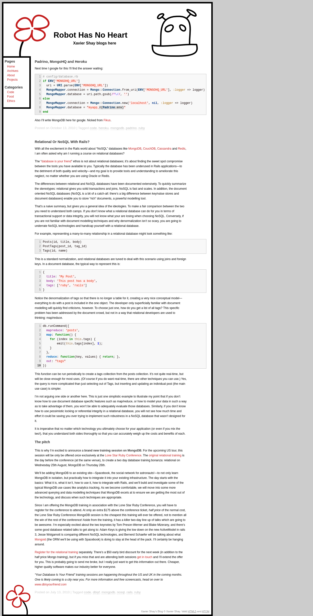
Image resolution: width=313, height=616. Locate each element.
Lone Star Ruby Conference (123, 455)
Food (10, 96)
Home (11, 66)
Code (10, 92)
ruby (141, 128)
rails (129, 592)
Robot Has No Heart (90, 35)
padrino (131, 128)
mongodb (117, 128)
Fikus (107, 120)
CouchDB (149, 148)
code (93, 128)
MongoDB (134, 148)
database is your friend (56, 161)
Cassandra (164, 148)
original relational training (165, 455)
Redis (182, 148)
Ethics (11, 101)
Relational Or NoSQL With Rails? (62, 142)
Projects (12, 79)
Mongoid (40, 539)
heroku (104, 128)
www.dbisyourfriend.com (51, 584)
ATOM (205, 611)
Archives (12, 71)
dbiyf (96, 592)
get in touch (144, 557)
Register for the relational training (56, 552)
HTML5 (192, 611)
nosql (121, 592)
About (11, 75)
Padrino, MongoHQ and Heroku (61, 62)
